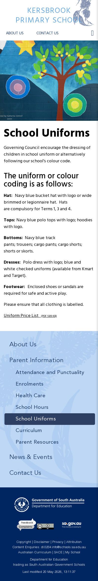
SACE (58, 552)
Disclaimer (42, 542)
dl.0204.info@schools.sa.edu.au (63, 547)
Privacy (58, 542)
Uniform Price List (30, 315)
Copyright (23, 542)
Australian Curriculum (34, 552)
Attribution (74, 542)
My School (72, 552)
